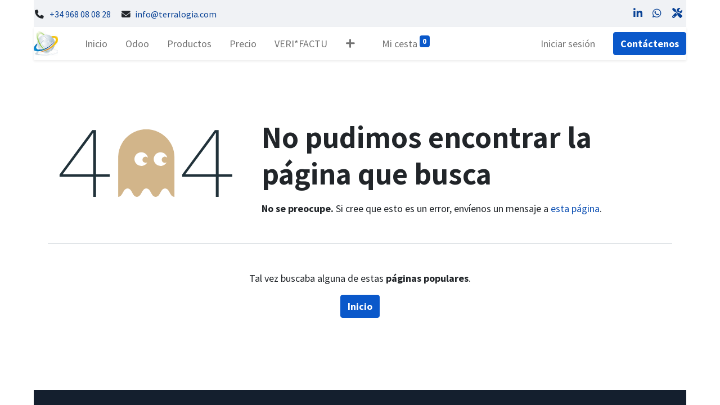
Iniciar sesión (568, 43)
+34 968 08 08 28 (80, 14)
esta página (575, 208)
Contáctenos (649, 43)
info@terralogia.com (176, 14)
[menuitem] (96, 44)
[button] (350, 44)
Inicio (360, 306)
